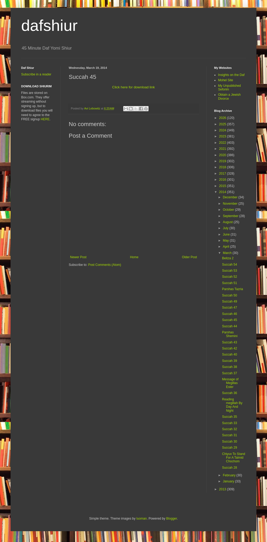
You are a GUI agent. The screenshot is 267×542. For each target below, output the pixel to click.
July (226, 228)
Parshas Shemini (229, 334)
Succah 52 (229, 277)
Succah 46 (229, 314)
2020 (223, 155)
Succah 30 (229, 441)
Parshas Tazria (232, 289)
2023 (223, 136)
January (229, 481)
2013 (223, 489)
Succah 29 (229, 447)
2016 (223, 179)
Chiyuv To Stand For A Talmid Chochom (233, 457)
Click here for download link (133, 87)
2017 (223, 173)
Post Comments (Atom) (104, 265)
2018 (223, 167)
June (227, 234)
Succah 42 (229, 348)
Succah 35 (229, 417)
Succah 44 (229, 326)
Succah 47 (229, 307)
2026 (223, 118)
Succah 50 (229, 295)
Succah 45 (229, 320)
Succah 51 (229, 283)
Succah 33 (229, 423)
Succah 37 (229, 373)
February (229, 475)
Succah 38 (229, 367)
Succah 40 (229, 354)
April (226, 246)
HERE (45, 119)
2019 (223, 161)
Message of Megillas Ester (230, 383)
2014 (223, 192)
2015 (223, 186)
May (226, 240)
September (231, 216)
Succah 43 (229, 342)
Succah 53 (229, 270)
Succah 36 (229, 393)
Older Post (189, 257)
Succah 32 (229, 429)
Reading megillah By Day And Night (232, 405)
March (228, 253)
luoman (141, 518)
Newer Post (78, 257)
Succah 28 (229, 467)
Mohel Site (225, 80)
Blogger (171, 518)
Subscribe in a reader (36, 74)
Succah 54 (229, 264)
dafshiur (49, 25)
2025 (223, 124)
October (229, 210)
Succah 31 (229, 435)
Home (134, 257)
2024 (223, 130)
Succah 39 (229, 361)
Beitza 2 (227, 258)
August (228, 222)
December (230, 197)
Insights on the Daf (231, 75)
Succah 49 (229, 301)
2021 (223, 149)
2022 (223, 143)
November (230, 203)
